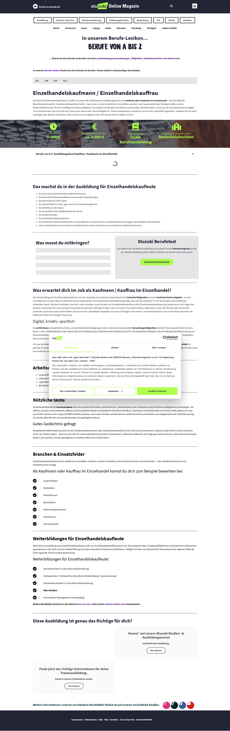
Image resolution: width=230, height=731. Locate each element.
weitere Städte (170, 28)
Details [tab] (115, 347)
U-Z (65, 80)
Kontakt (114, 719)
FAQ (106, 719)
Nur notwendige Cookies (73, 391)
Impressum (77, 719)
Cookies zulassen (157, 391)
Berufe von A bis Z (83, 604)
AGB (100, 719)
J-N (46, 80)
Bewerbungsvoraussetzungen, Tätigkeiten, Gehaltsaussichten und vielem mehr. (139, 58)
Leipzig (95, 28)
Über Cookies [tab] (159, 347)
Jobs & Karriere (127, 719)
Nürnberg (137, 28)
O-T (55, 80)
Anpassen (115, 391)
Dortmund (69, 28)
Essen (83, 28)
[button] (171, 6)
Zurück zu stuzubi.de (49, 6)
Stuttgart (152, 28)
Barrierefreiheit (144, 719)
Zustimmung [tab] (71, 347)
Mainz (108, 28)
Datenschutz (90, 719)
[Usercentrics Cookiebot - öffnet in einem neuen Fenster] (165, 338)
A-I (37, 80)
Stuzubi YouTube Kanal (115, 604)
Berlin (55, 28)
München (121, 28)
